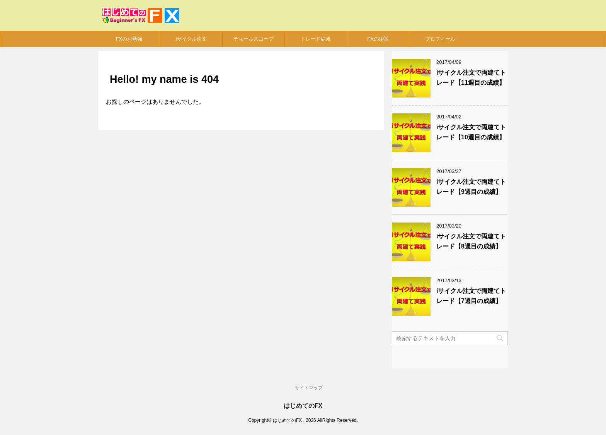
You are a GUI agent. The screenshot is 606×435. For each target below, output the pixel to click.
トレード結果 (316, 39)
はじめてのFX (303, 405)
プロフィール (440, 39)
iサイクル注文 (191, 39)
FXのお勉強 (129, 39)
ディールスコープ (253, 39)
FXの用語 (378, 39)
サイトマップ (309, 387)
